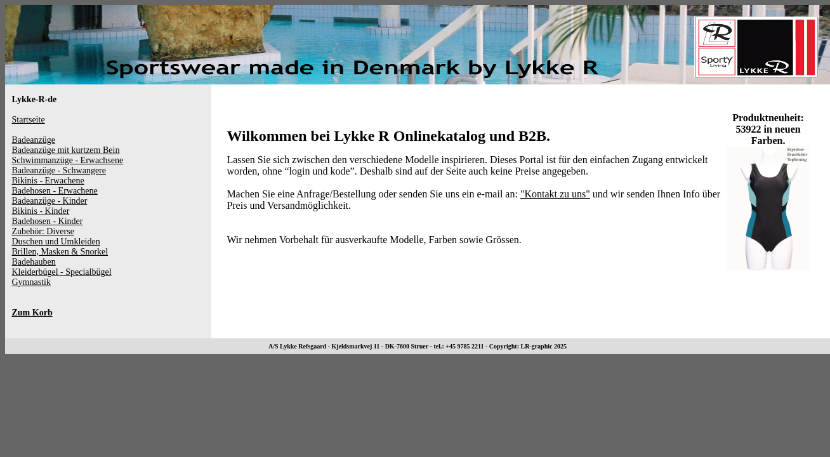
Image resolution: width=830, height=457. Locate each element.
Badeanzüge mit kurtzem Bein (66, 150)
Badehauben (34, 262)
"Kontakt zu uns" (555, 194)
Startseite (28, 119)
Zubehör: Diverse (43, 231)
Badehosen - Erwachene (55, 190)
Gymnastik (31, 282)
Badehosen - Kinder (47, 221)
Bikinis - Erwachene (48, 180)
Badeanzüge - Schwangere (59, 170)
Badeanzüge (33, 140)
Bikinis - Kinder (41, 211)
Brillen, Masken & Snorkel (60, 251)
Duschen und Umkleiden (56, 241)
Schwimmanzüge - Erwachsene (68, 160)
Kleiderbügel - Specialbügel (62, 272)
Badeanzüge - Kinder (50, 201)
